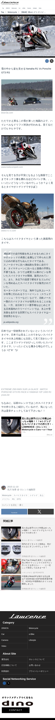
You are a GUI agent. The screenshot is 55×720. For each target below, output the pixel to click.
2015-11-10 (12, 42)
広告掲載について (9, 665)
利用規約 (5, 671)
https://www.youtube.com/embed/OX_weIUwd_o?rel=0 (27, 372)
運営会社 (5, 659)
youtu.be (5, 395)
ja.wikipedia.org (11, 322)
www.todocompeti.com (12, 167)
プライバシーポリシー (38, 671)
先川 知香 (11, 45)
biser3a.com (7, 112)
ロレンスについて (37, 659)
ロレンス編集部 (25, 45)
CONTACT (15, 710)
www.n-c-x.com (8, 230)
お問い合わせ (35, 665)
